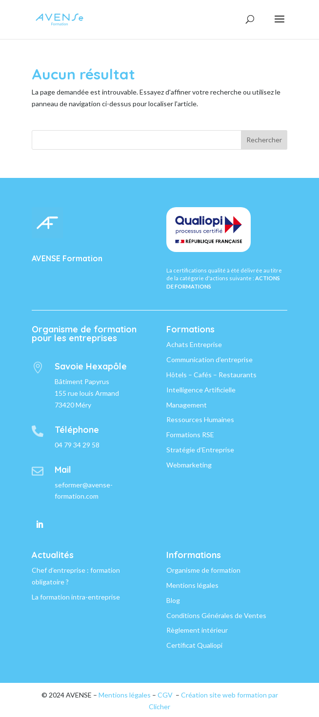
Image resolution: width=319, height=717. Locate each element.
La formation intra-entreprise (76, 597)
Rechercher (264, 140)
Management (186, 405)
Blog (173, 600)
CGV (165, 695)
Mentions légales (192, 585)
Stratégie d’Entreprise (200, 450)
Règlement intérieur (197, 630)
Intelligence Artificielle (201, 390)
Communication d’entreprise (209, 359)
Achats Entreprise (194, 344)
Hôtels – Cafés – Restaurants (211, 374)
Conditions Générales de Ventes (216, 615)
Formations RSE (190, 434)
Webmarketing (189, 465)
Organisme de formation (203, 570)
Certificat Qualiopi (194, 645)
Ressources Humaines (200, 419)
